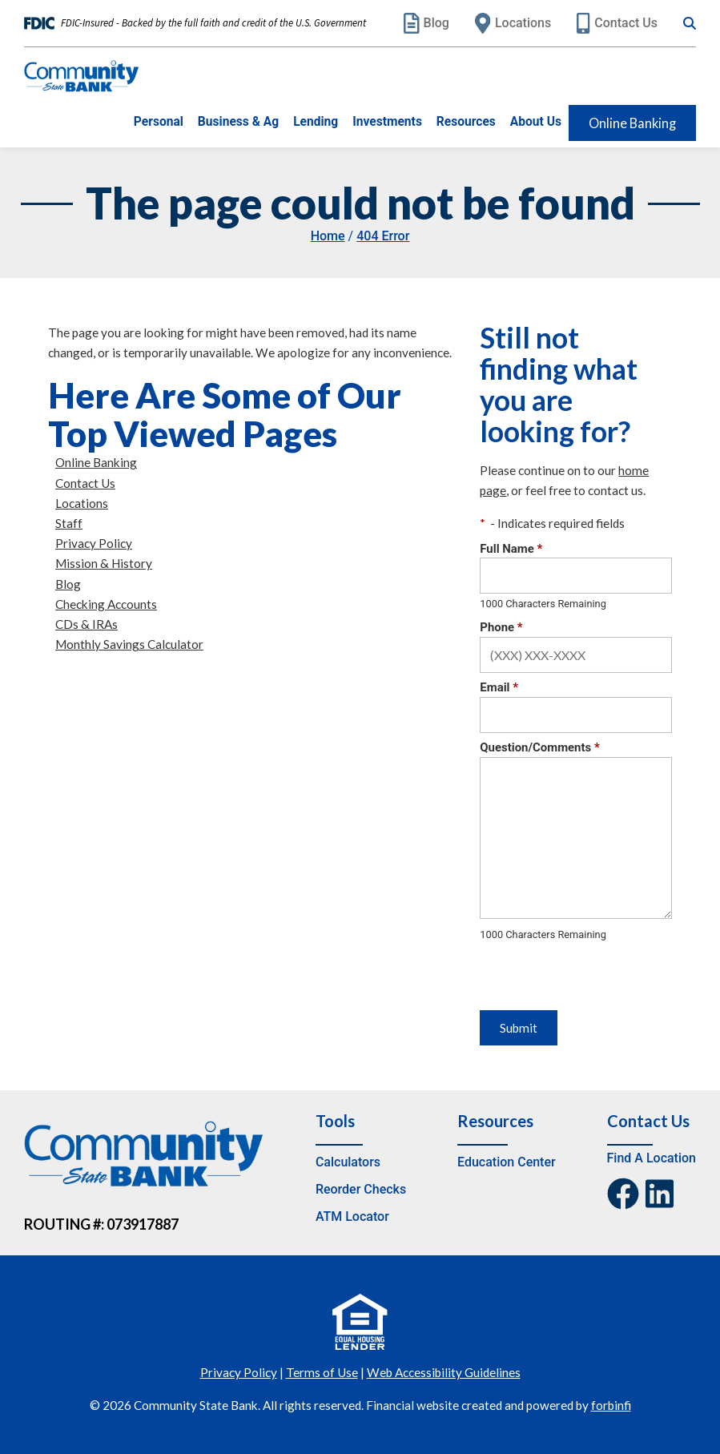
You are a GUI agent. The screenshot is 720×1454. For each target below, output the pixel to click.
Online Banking (632, 123)
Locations (513, 23)
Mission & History (103, 563)
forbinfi (611, 1405)
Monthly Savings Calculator (129, 644)
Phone (501, 627)
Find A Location (651, 1158)
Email (499, 687)
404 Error (382, 236)
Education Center (506, 1162)
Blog (426, 23)
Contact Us (617, 23)
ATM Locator (352, 1216)
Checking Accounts (106, 604)
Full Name (511, 549)
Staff (68, 523)
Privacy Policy (93, 543)
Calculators (348, 1162)
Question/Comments (539, 747)
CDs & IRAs (86, 624)
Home (328, 236)
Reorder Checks (361, 1189)
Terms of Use (322, 1372)
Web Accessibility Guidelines (444, 1372)
